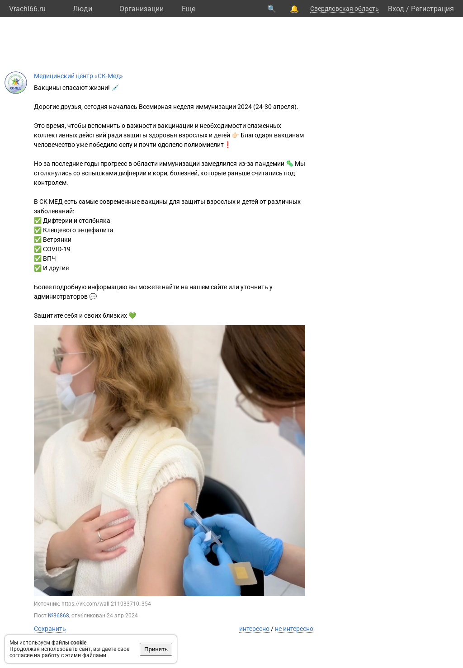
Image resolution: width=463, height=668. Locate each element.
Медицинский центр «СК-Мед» (78, 76)
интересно (254, 628)
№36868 (58, 615)
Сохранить (50, 628)
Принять (156, 649)
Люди (82, 9)
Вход (396, 9)
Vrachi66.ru (27, 9)
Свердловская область (344, 8)
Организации (141, 9)
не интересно (294, 628)
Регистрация (432, 9)
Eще (188, 9)
